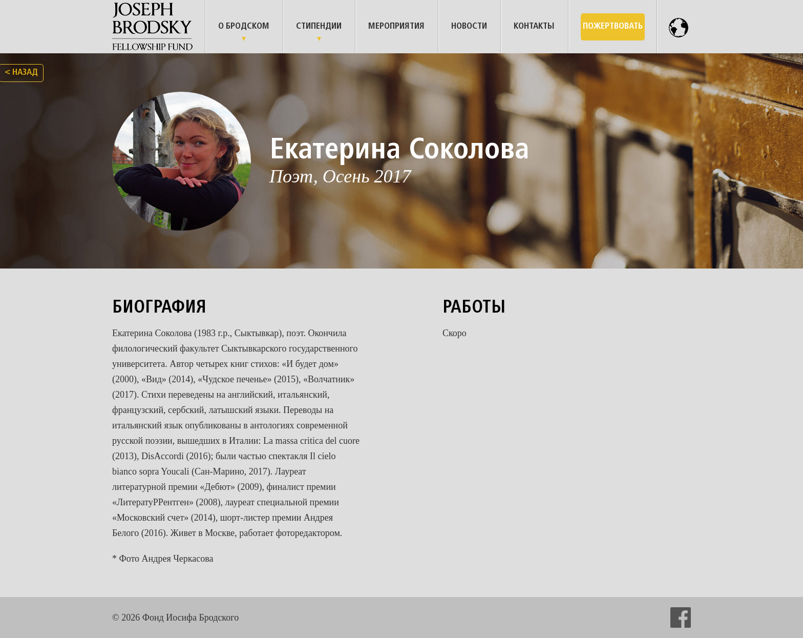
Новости (469, 26)
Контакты (534, 26)
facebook (680, 617)
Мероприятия (396, 26)
